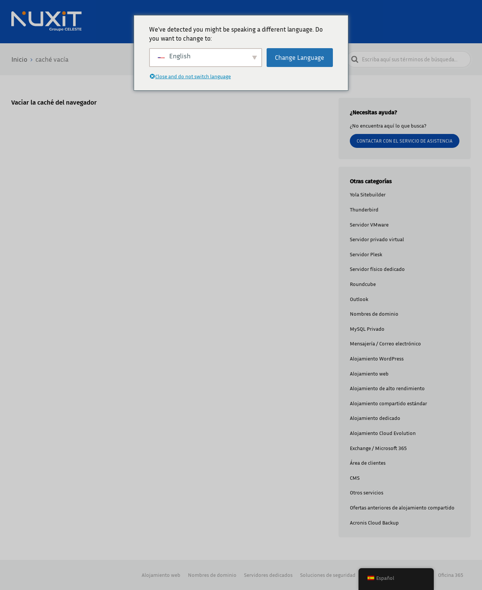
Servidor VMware (369, 224)
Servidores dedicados (268, 575)
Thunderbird (364, 209)
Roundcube (363, 284)
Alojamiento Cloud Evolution (383, 433)
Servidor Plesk (366, 254)
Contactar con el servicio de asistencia (405, 141)
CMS (355, 477)
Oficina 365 (450, 575)
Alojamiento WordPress (377, 358)
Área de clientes (368, 462)
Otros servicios (366, 492)
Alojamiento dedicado (375, 418)
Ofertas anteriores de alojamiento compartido (402, 507)
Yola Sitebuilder (368, 194)
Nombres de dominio (374, 313)
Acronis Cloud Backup (374, 522)
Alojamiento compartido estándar (388, 403)
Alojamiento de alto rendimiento (387, 388)
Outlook (359, 299)
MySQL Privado (367, 328)
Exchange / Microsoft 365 (378, 448)
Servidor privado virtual (377, 239)
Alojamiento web (369, 373)
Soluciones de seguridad (327, 575)
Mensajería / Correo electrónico (385, 343)
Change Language (299, 57)
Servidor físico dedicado (377, 269)
